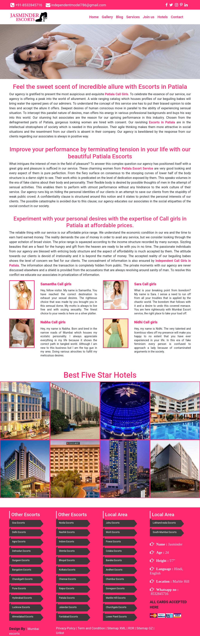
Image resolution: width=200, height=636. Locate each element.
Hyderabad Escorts (22, 598)
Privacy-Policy (66, 628)
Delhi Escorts (19, 532)
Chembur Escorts (115, 579)
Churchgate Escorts (116, 607)
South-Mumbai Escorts (165, 532)
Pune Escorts (19, 588)
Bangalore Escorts (21, 569)
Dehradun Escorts (21, 551)
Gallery (107, 17)
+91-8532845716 (28, 5)
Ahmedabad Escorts (22, 616)
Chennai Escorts (67, 579)
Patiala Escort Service (137, 168)
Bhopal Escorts (67, 560)
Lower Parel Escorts (116, 616)
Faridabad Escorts (68, 616)
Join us (148, 17)
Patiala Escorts (67, 598)
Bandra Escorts (114, 560)
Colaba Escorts (114, 551)
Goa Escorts (18, 522)
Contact (177, 17)
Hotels (162, 17)
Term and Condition (92, 628)
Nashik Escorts (67, 532)
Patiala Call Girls (116, 94)
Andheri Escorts (114, 569)
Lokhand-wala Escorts (164, 522)
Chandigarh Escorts (22, 579)
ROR (131, 628)
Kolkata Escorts (67, 569)
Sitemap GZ (145, 628)
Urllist (60, 633)
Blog (119, 17)
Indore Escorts (66, 541)
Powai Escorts (113, 541)
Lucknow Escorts (21, 607)
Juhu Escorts (113, 522)
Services (133, 17)
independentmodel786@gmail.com (78, 5)
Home (94, 17)
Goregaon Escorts (115, 588)
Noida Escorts (66, 522)
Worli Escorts (113, 532)
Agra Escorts (19, 541)
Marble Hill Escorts (116, 598)
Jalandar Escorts (68, 607)
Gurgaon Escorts (20, 560)
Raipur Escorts (66, 588)
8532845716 (159, 594)
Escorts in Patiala (162, 122)
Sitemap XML (116, 628)
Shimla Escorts (67, 551)
